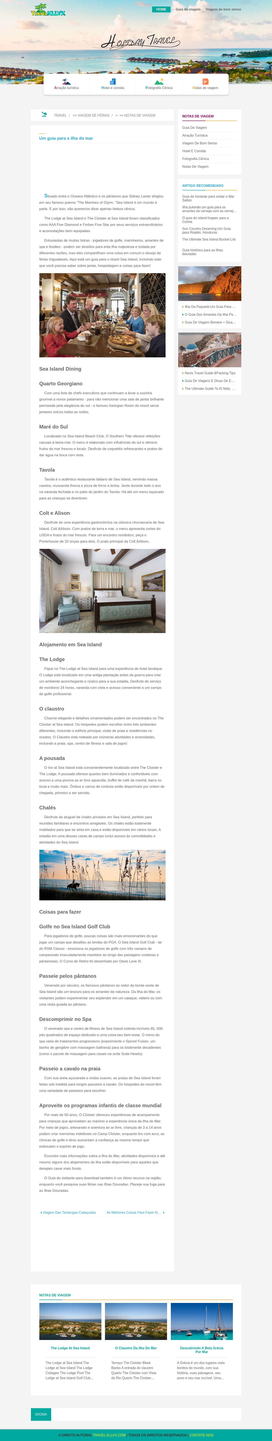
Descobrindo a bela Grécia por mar (201, 1350)
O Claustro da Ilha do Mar (136, 1348)
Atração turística (195, 135)
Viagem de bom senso (223, 9)
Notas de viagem (139, 115)
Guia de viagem (188, 9)
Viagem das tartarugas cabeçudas (69, 1212)
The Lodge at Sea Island (70, 1348)
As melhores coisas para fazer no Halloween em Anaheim (134, 1212)
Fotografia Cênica (195, 159)
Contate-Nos (202, 1435)
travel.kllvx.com (109, 1435)
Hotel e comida (194, 151)
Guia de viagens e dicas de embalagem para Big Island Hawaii (211, 381)
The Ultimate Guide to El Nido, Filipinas (211, 388)
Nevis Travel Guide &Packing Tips (210, 373)
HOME (161, 9)
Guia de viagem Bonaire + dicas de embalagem (211, 322)
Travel (60, 115)
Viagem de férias (94, 115)
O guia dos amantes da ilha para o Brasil (211, 314)
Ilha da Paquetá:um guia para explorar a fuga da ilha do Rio (211, 307)
